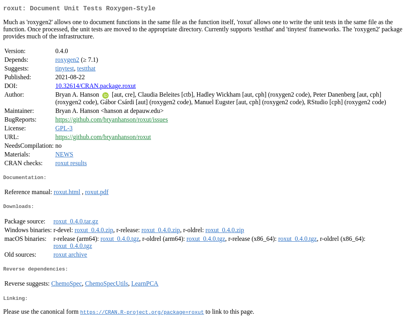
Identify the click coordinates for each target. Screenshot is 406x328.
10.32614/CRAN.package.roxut (95, 87)
